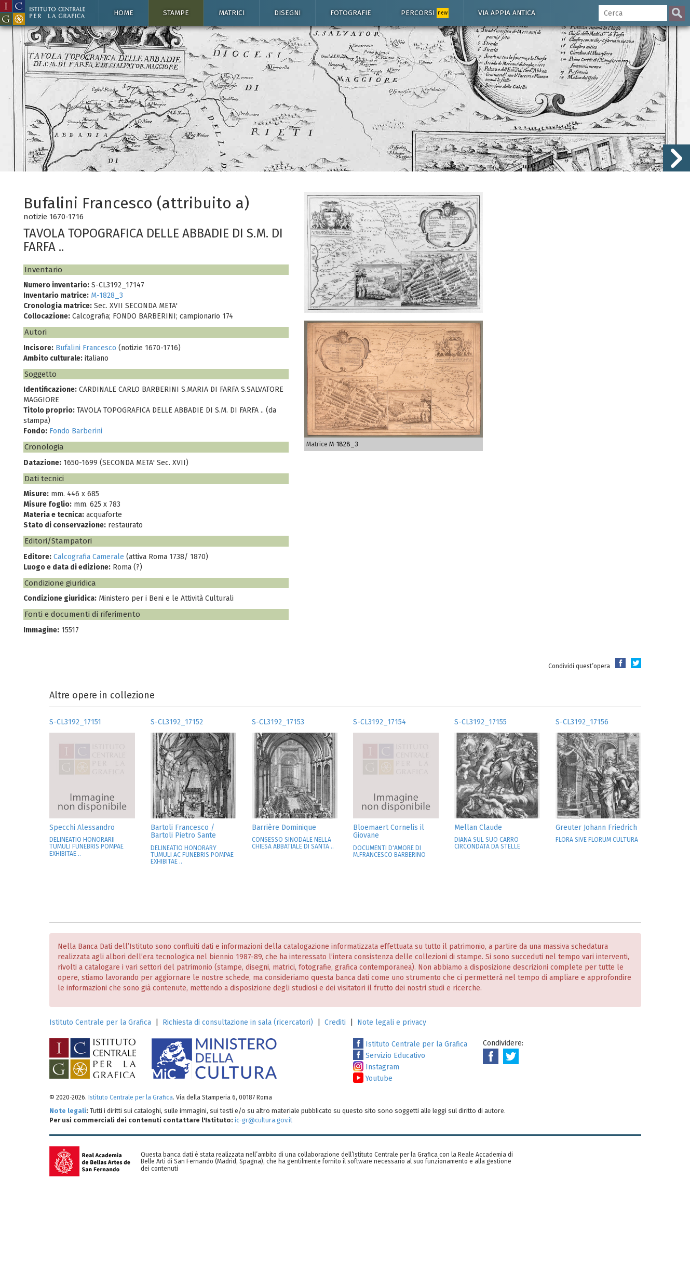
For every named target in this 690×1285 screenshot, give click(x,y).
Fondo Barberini (75, 431)
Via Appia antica (506, 12)
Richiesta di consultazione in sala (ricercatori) (238, 1022)
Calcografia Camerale (88, 556)
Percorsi (425, 13)
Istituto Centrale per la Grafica (100, 1022)
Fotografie (350, 12)
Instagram (376, 1067)
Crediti (335, 1022)
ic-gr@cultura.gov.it (263, 1120)
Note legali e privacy (391, 1022)
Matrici (232, 12)
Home (123, 12)
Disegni (287, 12)
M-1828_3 (107, 295)
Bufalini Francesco (86, 347)
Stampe (176, 12)
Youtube (373, 1078)
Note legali (67, 1111)
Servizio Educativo (389, 1055)
